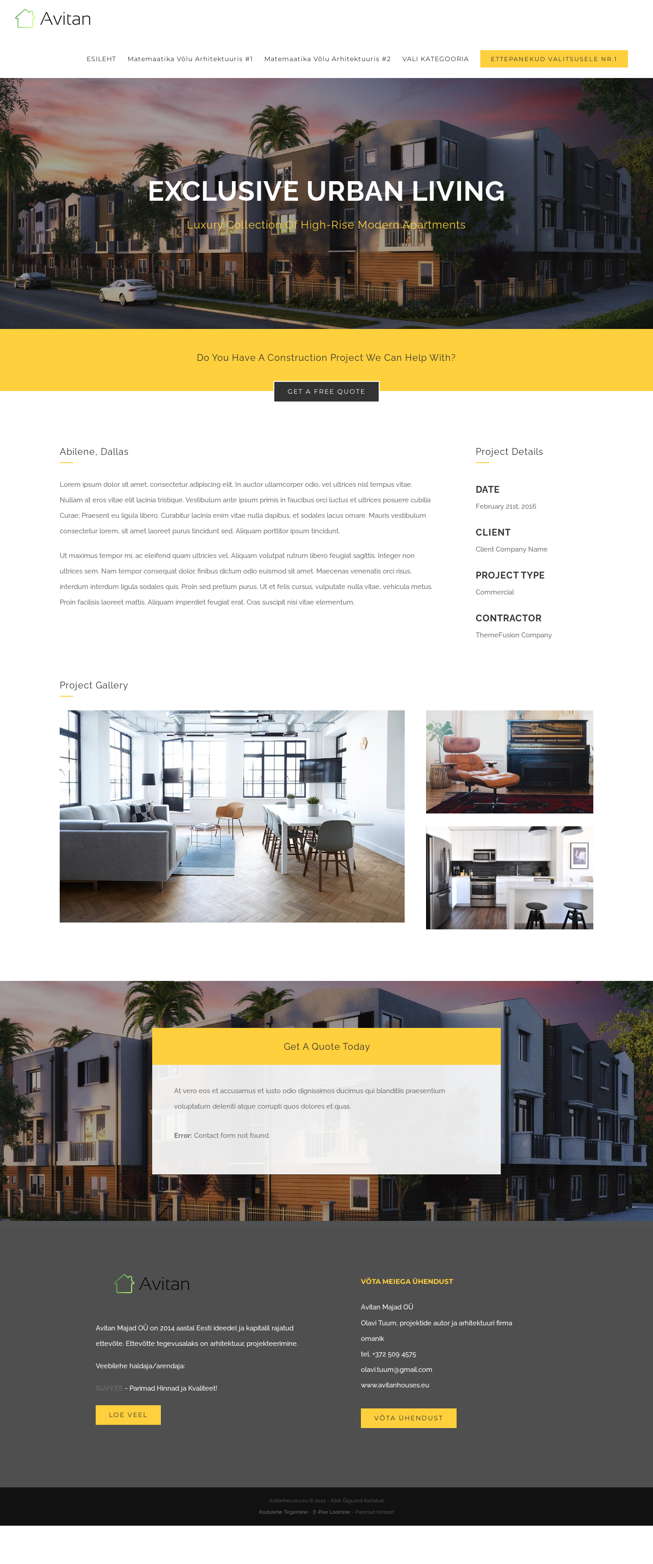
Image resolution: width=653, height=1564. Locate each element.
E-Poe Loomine (331, 1512)
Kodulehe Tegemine (283, 1512)
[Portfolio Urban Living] (326, 203)
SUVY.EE (109, 1388)
